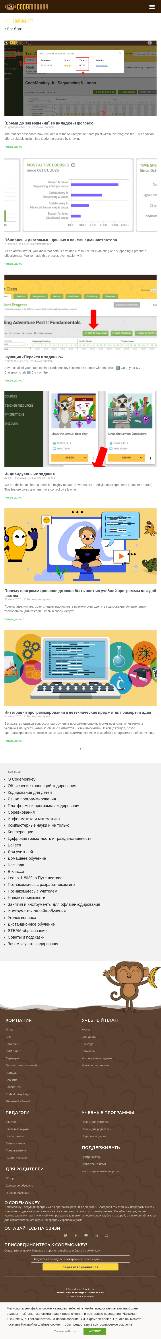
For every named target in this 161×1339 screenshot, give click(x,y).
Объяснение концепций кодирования (42, 786)
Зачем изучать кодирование (34, 944)
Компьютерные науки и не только (38, 825)
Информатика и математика (34, 819)
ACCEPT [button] (95, 1331)
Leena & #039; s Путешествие (35, 878)
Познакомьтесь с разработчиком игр (41, 884)
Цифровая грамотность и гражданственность (49, 838)
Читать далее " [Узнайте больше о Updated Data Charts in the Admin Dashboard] (14, 263)
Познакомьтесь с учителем (32, 891)
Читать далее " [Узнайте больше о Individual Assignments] (14, 497)
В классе (16, 871)
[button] (152, 6)
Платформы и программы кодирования (44, 805)
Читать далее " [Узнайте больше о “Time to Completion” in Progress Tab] (14, 146)
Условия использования (80, 1296)
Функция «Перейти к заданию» (33, 357)
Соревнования (21, 812)
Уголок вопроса (22, 917)
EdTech (14, 845)
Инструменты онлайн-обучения (37, 911)
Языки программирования (32, 799)
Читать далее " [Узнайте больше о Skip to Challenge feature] (14, 380)
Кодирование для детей (30, 792)
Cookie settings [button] (65, 1331)
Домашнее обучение (27, 858)
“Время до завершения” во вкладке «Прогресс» (49, 123)
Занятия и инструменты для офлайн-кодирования (54, 904)
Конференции (20, 832)
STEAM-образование (27, 930)
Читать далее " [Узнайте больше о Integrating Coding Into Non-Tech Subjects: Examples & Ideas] (14, 740)
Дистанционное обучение (31, 924)
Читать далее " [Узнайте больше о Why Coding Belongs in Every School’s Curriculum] (14, 619)
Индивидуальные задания (29, 474)
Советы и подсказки (26, 937)
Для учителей (20, 852)
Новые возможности (26, 898)
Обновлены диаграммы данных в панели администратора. (61, 240)
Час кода (16, 865)
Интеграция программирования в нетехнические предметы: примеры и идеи (77, 712)
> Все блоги (13, 29)
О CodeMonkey (21, 779)
